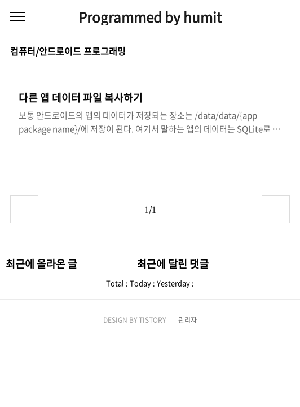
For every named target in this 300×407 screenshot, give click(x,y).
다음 (276, 209)
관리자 (187, 320)
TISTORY (152, 320)
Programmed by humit (150, 16)
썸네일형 (267, 52)
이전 (24, 209)
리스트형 (283, 52)
